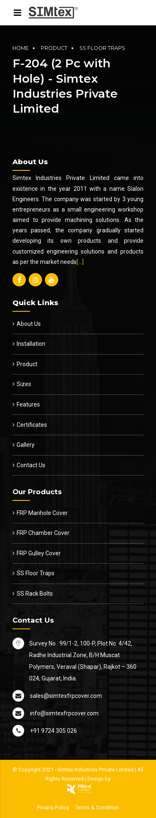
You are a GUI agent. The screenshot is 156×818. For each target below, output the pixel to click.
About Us (29, 323)
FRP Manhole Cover (42, 513)
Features (28, 404)
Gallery (26, 444)
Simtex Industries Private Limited (95, 769)
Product (54, 48)
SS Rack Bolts (35, 593)
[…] (80, 262)
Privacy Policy (53, 807)
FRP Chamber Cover (43, 533)
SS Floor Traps (102, 48)
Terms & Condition (97, 807)
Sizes (24, 384)
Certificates (32, 424)
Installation (31, 343)
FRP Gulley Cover (39, 553)
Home (20, 48)
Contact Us (31, 465)
